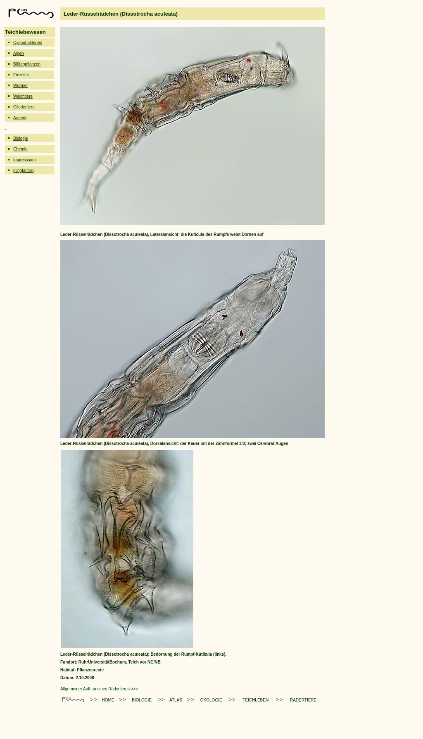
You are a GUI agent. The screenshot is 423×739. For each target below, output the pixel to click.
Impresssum (24, 160)
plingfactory (23, 170)
